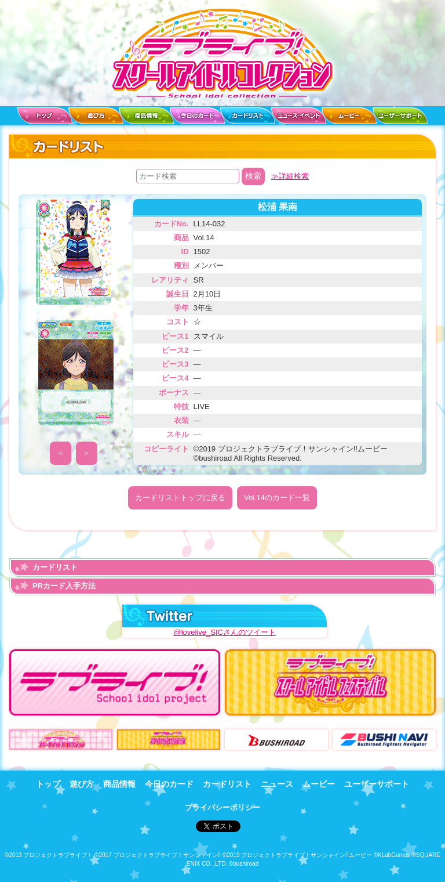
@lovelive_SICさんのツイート (224, 632)
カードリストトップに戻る (180, 497)
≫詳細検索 (290, 176)
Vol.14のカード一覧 (277, 497)
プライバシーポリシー (222, 807)
